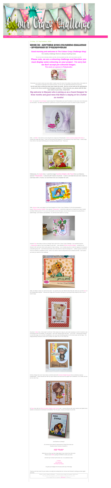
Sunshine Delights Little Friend (65, 174)
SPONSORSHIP (34, 36)
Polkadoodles (39, 175)
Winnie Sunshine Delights (70, 245)
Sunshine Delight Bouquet (64, 375)
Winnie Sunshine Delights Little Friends (50, 408)
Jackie (41, 174)
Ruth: (31, 101)
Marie (36, 332)
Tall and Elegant (43, 101)
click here (63, 477)
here (85, 290)
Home (5, 36)
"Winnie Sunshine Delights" (39, 209)
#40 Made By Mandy (59, 463)
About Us (42, 36)
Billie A (36, 137)
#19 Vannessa (58, 462)
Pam (35, 243)
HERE (52, 454)
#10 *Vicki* (59, 450)
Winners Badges (25, 36)
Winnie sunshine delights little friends (75, 137)
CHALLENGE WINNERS (14, 36)
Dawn (32, 408)
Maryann (35, 207)
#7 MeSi (59, 460)
